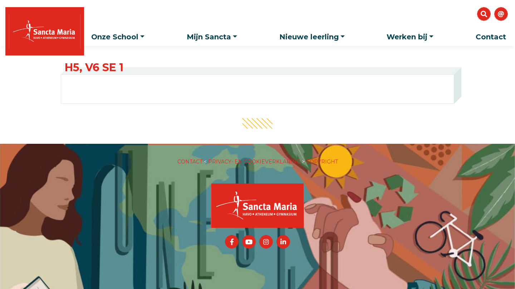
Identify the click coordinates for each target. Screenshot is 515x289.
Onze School (119, 34)
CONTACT (189, 154)
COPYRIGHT (322, 154)
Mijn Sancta (214, 34)
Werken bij (412, 34)
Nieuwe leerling (313, 34)
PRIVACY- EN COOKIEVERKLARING (254, 154)
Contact (491, 37)
